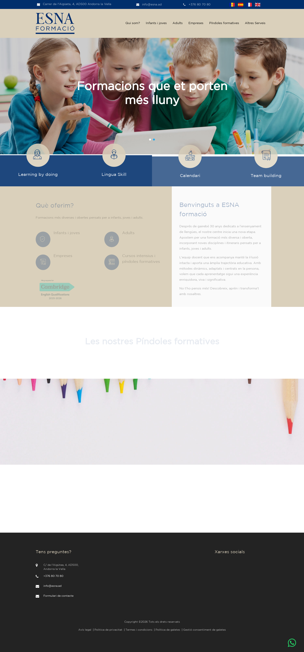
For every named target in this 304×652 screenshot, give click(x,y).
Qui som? (132, 23)
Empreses (195, 23)
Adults (178, 23)
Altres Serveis (255, 23)
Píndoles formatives (224, 23)
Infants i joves (156, 23)
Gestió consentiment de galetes (204, 630)
